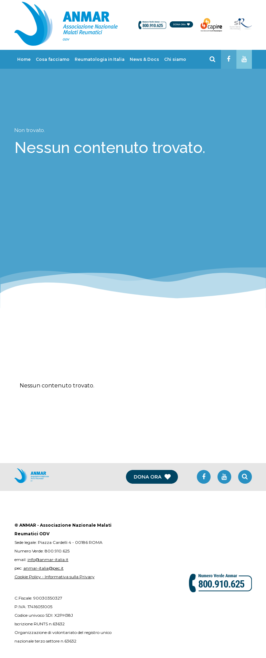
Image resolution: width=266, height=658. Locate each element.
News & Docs (144, 59)
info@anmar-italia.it (48, 559)
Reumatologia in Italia (100, 59)
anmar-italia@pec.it (43, 568)
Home (24, 59)
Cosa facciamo (53, 59)
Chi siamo (175, 59)
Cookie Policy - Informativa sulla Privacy (54, 576)
